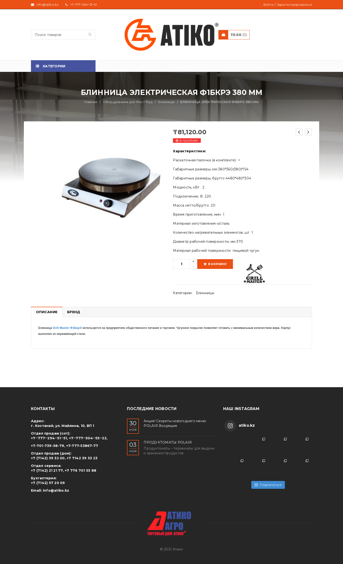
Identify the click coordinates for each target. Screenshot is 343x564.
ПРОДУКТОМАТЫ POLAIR (168, 442)
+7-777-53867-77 (82, 446)
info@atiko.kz (56, 490)
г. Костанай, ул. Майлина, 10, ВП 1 (62, 426)
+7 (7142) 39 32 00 (48, 458)
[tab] (46, 312)
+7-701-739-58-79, (48, 446)
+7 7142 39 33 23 (82, 458)
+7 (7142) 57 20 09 (48, 483)
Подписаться (268, 485)
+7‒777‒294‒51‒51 (83, 4)
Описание (46, 312)
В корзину (217, 264)
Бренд (73, 312)
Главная (90, 102)
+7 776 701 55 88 (80, 470)
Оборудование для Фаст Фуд (127, 102)
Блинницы (166, 102)
